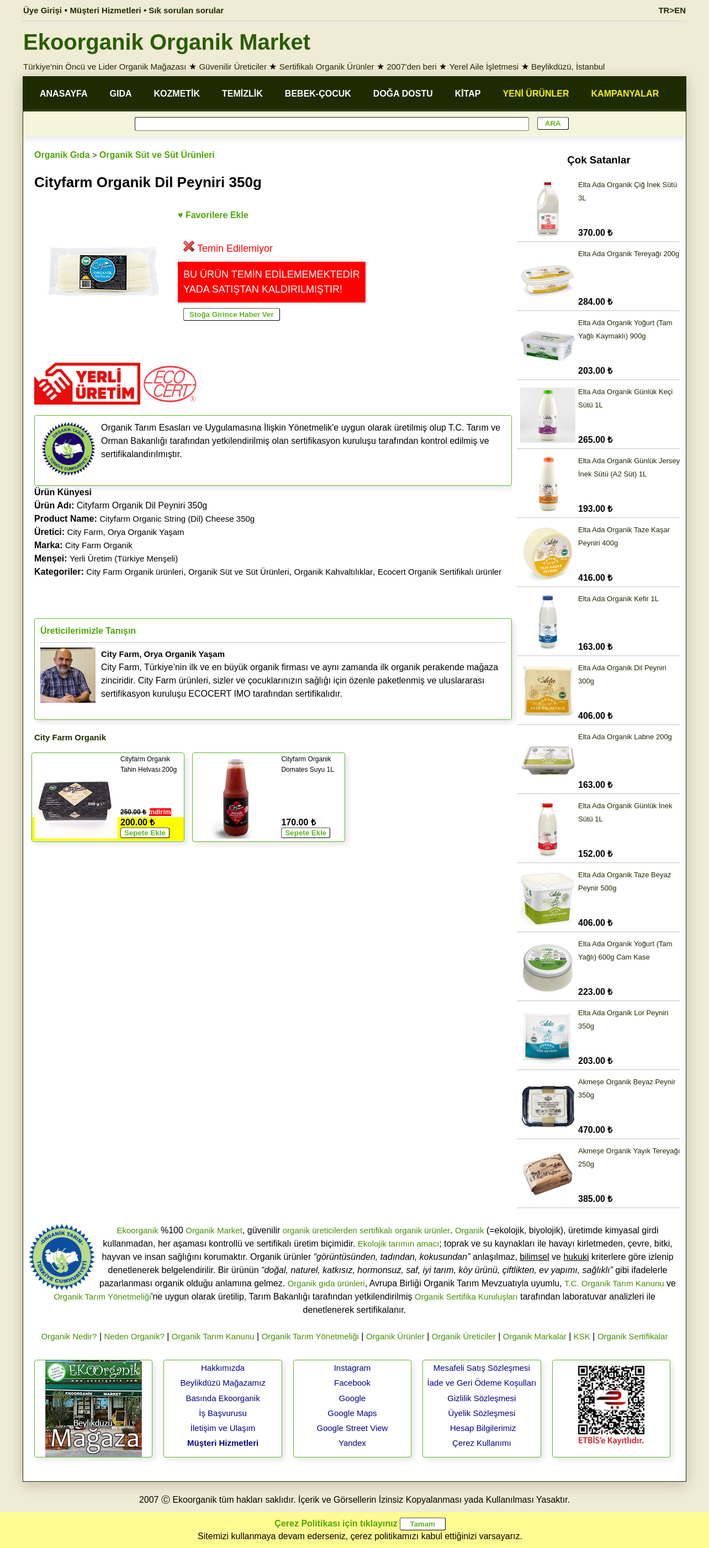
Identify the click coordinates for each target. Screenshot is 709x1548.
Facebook (352, 1382)
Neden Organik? (134, 1336)
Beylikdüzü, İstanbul (568, 66)
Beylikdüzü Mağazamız (222, 1382)
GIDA (121, 93)
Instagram (352, 1367)
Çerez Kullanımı (481, 1443)
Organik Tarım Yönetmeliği (102, 1296)
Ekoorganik (137, 1230)
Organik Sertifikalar (632, 1336)
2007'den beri (411, 66)
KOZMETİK (177, 93)
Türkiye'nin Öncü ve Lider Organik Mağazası (105, 66)
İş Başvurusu (223, 1413)
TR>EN (672, 10)
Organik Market (214, 1230)
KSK (582, 1336)
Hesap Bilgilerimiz (483, 1428)
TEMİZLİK (242, 93)
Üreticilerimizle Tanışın (88, 630)
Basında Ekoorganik (223, 1398)
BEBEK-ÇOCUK (318, 93)
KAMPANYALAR (625, 93)
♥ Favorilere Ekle (213, 215)
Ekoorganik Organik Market (166, 42)
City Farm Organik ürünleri (134, 571)
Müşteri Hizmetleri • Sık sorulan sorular (147, 10)
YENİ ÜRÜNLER (536, 93)
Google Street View (352, 1428)
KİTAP (468, 93)
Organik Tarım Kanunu (213, 1336)
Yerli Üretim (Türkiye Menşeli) (124, 558)
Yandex (352, 1443)
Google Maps (352, 1413)
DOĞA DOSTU (403, 93)
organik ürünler (422, 1230)
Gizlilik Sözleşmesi (481, 1398)
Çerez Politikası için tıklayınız (335, 1523)
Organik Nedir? (69, 1336)
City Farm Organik (99, 545)
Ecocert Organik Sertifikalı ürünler (439, 571)
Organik (469, 1230)
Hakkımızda (223, 1367)
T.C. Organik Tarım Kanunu (614, 1283)
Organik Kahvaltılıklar (333, 571)
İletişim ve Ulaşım (223, 1428)
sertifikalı (375, 1230)
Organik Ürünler (395, 1336)
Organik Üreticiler (464, 1336)
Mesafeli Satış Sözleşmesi (481, 1367)
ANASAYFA (64, 93)
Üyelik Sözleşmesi (482, 1413)
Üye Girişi (42, 10)
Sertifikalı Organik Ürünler (326, 66)
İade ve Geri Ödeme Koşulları (482, 1382)
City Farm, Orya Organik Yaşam (125, 532)
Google (352, 1398)
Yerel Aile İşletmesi (483, 66)
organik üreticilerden (320, 1230)
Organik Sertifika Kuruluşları (466, 1296)
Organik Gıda (61, 155)
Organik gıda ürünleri (326, 1283)
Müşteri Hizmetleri (222, 1443)
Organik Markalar (535, 1336)
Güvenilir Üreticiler (233, 66)
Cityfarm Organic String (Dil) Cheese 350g (177, 518)
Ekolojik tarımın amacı (399, 1243)
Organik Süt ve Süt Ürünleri (157, 155)
